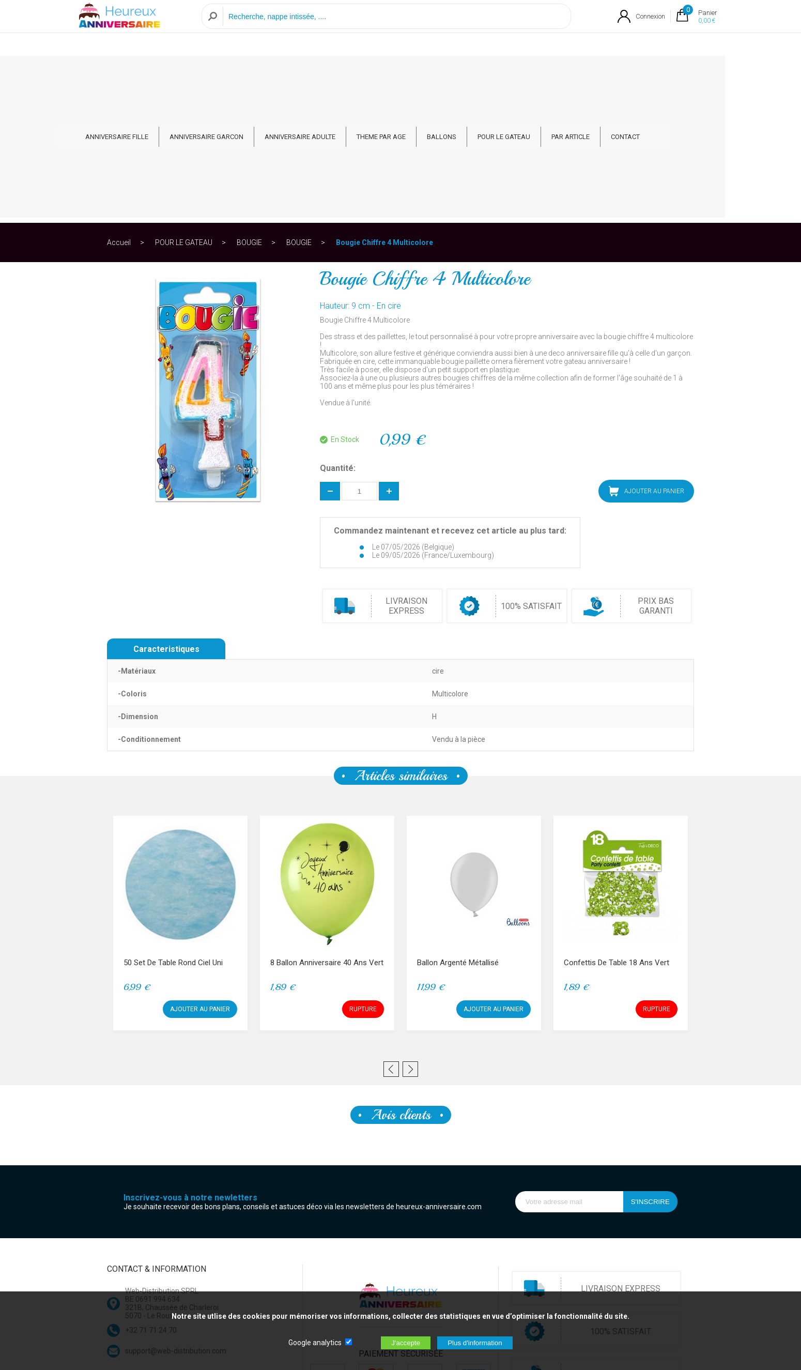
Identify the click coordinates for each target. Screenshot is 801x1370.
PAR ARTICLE (609, 73)
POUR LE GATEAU (542, 73)
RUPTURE (363, 877)
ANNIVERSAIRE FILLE (155, 73)
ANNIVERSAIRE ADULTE (338, 73)
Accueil (119, 110)
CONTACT (663, 73)
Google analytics (315, 1342)
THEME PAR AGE (419, 73)
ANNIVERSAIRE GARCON (245, 73)
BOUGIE (249, 110)
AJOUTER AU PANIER (646, 359)
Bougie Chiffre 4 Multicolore (384, 110)
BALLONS (480, 73)
